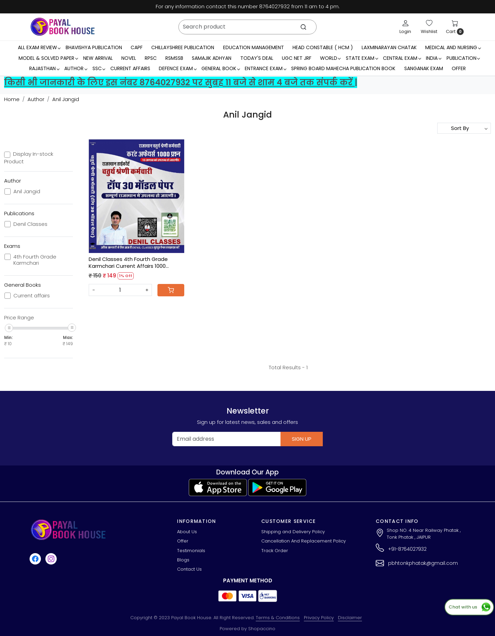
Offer (459, 68)
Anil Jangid (26, 191)
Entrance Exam (265, 68)
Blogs (183, 560)
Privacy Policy (319, 617)
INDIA (433, 58)
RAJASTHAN (44, 68)
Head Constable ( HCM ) (323, 47)
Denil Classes (30, 224)
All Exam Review (39, 47)
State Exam (362, 58)
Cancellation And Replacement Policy (303, 541)
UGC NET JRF (296, 58)
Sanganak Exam (423, 68)
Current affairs (31, 296)
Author (75, 68)
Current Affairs (130, 68)
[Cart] (170, 290)
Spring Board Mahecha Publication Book (343, 68)
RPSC (151, 58)
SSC (98, 68)
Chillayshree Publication (182, 47)
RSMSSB (174, 58)
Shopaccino (261, 628)
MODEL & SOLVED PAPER (48, 58)
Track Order (274, 550)
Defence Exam (177, 68)
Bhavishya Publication (94, 47)
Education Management (253, 47)
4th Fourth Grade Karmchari (34, 260)
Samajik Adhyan (211, 58)
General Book (220, 68)
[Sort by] (464, 128)
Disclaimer (350, 617)
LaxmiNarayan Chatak (389, 47)
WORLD (330, 58)
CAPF (137, 47)
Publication (463, 58)
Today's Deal (256, 58)
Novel (128, 58)
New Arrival (98, 58)
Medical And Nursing (453, 47)
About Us (187, 531)
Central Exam (402, 58)
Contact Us (189, 569)
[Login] (405, 27)
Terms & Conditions (278, 617)
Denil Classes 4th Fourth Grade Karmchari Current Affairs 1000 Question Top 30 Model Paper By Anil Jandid (135, 262)
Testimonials (191, 550)
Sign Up (301, 438)
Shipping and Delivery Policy (293, 531)
